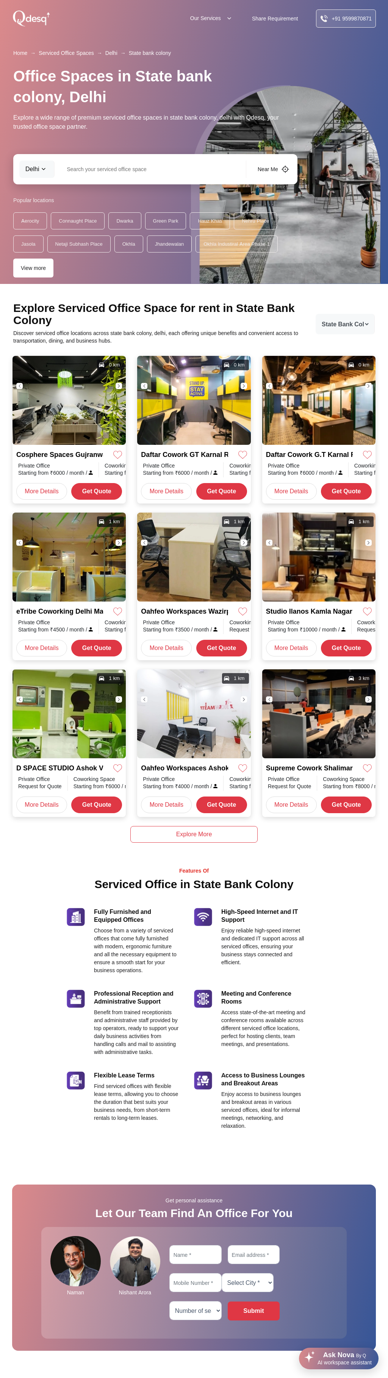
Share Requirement (275, 18)
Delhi (111, 53)
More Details (41, 491)
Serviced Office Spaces (66, 53)
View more (33, 268)
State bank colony (150, 53)
